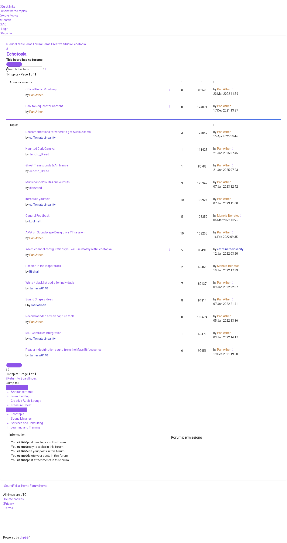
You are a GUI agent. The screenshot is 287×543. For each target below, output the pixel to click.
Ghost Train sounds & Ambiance (46, 165)
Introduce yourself (37, 199)
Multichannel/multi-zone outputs (47, 182)
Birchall (34, 271)
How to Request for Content (44, 106)
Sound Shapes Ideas (39, 299)
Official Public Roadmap (41, 89)
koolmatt (35, 221)
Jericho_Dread (39, 154)
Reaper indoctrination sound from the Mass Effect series (63, 349)
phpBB (24, 537)
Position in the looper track (43, 266)
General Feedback (37, 215)
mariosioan (38, 305)
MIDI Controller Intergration (43, 333)
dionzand (35, 188)
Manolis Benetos (228, 215)
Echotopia (16, 54)
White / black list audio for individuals (50, 282)
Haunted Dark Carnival (40, 148)
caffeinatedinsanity (42, 137)
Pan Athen (36, 95)
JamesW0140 (38, 288)
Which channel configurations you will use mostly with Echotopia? (68, 249)
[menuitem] (13, 11)
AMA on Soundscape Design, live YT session (55, 232)
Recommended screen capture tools (49, 316)
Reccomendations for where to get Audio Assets (58, 132)
